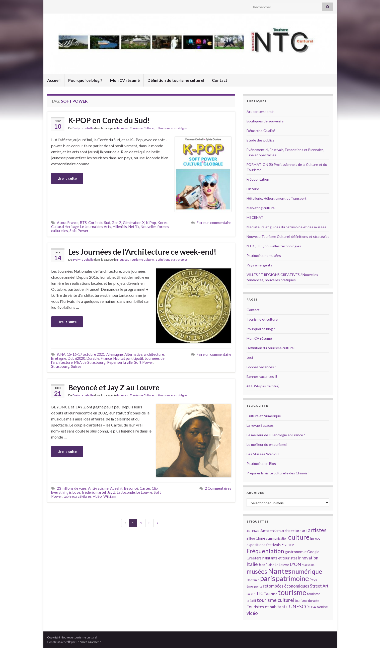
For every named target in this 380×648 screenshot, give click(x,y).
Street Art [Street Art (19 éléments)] (319, 586)
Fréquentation (258, 179)
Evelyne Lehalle (83, 128)
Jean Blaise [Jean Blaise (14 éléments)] (266, 565)
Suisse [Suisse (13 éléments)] (251, 594)
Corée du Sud (99, 223)
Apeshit (116, 488)
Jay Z (111, 492)
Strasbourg (60, 366)
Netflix (133, 227)
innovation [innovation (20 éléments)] (308, 557)
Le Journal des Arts (95, 227)
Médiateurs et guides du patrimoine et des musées (286, 227)
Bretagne (58, 358)
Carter (145, 488)
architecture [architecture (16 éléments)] (291, 531)
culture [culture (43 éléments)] (299, 537)
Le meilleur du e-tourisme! (267, 444)
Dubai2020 (76, 358)
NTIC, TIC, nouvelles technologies (274, 246)
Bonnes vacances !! (262, 376)
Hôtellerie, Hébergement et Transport (277, 198)
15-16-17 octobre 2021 (86, 354)
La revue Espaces (260, 425)
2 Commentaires (218, 488)
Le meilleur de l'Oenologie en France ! (276, 435)
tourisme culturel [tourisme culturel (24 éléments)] (275, 600)
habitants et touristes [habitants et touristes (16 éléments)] (279, 558)
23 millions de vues (72, 488)
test (250, 357)
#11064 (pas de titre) (263, 386)
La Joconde (126, 492)
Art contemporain (260, 111)
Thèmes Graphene (88, 642)
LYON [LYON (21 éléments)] (295, 564)
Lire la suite (67, 178)
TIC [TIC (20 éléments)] (259, 593)
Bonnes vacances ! (261, 367)
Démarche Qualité (261, 130)
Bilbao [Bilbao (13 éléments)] (251, 538)
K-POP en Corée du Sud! (109, 120)
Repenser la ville (120, 362)
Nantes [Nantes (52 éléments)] (279, 570)
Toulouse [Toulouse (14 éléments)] (270, 594)
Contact (219, 80)
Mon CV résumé (125, 80)
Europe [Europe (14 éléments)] (315, 538)
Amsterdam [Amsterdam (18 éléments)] (270, 530)
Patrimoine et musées (264, 255)
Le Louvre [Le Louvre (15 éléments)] (282, 565)
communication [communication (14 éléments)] (276, 538)
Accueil (53, 80)
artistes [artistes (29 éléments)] (317, 530)
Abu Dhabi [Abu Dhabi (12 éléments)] (253, 531)
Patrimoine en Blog (261, 463)
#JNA (61, 354)
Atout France (68, 223)
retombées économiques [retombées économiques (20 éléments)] (286, 586)
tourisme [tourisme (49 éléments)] (292, 592)
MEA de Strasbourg (90, 362)
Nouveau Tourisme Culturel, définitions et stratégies (152, 128)
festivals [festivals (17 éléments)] (273, 544)
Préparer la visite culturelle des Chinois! (278, 473)
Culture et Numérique (264, 416)
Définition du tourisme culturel (175, 80)
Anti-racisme (98, 488)
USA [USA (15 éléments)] (313, 607)
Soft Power (79, 231)
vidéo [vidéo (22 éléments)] (252, 613)
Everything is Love (65, 492)
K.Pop (151, 223)
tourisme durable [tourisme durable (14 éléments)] (307, 601)
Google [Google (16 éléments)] (313, 552)
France (106, 358)
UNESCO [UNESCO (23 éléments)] (299, 606)
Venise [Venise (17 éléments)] (322, 607)
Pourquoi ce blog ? (85, 80)
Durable (93, 358)
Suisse (76, 366)
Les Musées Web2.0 (262, 454)
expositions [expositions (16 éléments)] (256, 545)
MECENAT (255, 217)
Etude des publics (260, 140)
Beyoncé (131, 488)
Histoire (253, 189)
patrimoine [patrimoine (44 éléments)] (292, 578)
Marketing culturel (261, 208)
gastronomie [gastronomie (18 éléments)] (296, 551)
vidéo (97, 496)
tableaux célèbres (77, 496)
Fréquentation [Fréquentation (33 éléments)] (265, 550)
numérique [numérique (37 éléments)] (307, 571)
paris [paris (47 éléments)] (267, 578)
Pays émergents (259, 265)
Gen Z (116, 223)
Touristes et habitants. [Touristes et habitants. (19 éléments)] (267, 606)
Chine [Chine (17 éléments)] (260, 538)
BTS (83, 223)
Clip (155, 488)
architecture (154, 354)
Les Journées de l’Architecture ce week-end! (142, 251)
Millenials (120, 227)
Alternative (133, 354)
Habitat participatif (128, 358)
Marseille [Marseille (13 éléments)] (308, 565)
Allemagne (114, 354)
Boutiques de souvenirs (265, 121)
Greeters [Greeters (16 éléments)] (254, 558)
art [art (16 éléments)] (304, 531)
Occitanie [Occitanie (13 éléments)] (253, 580)
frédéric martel (94, 492)
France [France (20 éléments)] (287, 544)
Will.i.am (109, 496)
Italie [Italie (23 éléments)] (252, 564)
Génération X (133, 223)
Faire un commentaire (214, 223)
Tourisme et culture (262, 319)
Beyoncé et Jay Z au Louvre (114, 387)
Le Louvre (144, 492)
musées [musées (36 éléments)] (257, 571)
